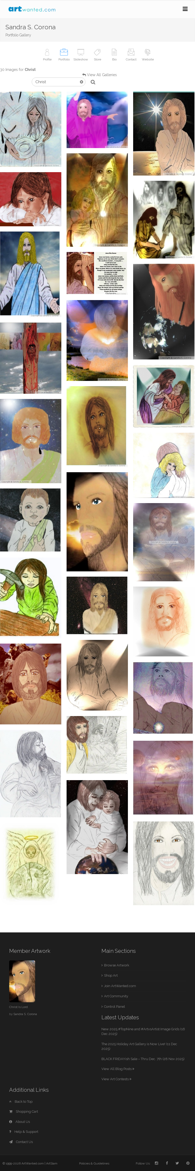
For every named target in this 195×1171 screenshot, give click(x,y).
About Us (19, 1122)
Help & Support (23, 1132)
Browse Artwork (116, 965)
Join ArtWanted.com (120, 986)
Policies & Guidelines (94, 1163)
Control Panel (114, 1007)
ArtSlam (51, 1163)
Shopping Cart (23, 1111)
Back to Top (20, 1102)
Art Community (116, 996)
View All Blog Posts (117, 1069)
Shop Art (111, 975)
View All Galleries (102, 75)
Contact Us (21, 1142)
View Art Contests (116, 1079)
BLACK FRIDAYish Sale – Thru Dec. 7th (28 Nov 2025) (143, 1059)
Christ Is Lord (18, 1007)
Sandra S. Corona (25, 1014)
